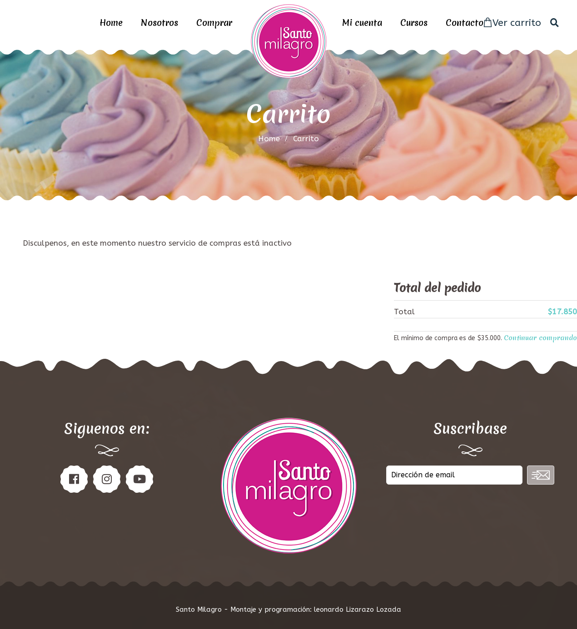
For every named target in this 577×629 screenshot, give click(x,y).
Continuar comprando (540, 337)
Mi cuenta (362, 23)
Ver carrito (512, 23)
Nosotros (159, 23)
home (269, 138)
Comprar (214, 23)
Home (111, 23)
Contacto (464, 23)
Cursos (414, 23)
